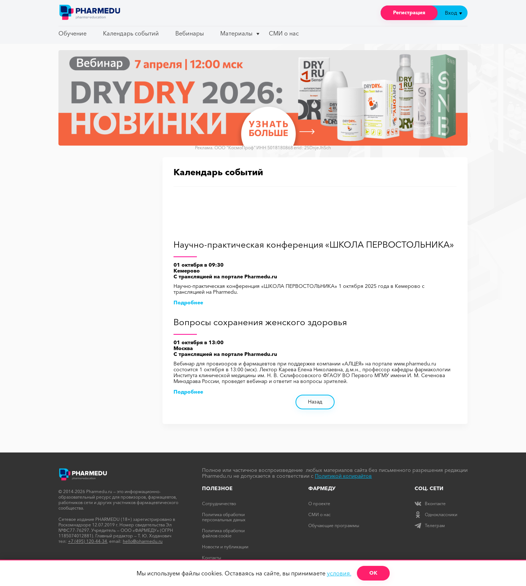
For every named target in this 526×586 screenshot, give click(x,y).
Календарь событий (131, 33)
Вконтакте (430, 503)
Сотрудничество (219, 503)
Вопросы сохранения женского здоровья (260, 322)
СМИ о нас (284, 33)
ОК (373, 573)
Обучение (72, 33)
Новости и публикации (225, 546)
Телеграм (430, 525)
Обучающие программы (333, 525)
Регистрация (409, 12)
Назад (315, 401)
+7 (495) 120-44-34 (87, 541)
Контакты (211, 557)
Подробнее (188, 302)
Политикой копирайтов (343, 476)
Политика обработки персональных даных (223, 517)
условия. (339, 573)
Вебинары (189, 33)
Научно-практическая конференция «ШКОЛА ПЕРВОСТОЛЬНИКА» (314, 245)
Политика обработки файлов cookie (223, 533)
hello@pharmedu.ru (143, 541)
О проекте (319, 503)
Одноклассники (436, 514)
